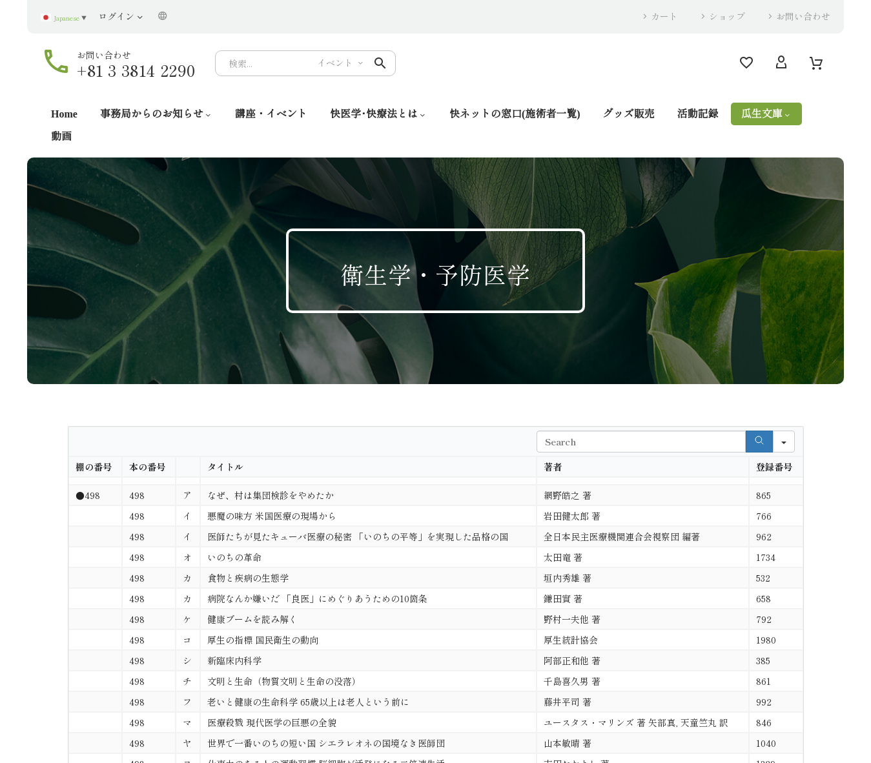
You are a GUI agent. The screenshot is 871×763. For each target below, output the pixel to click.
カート (664, 16)
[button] (380, 63)
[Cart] (816, 63)
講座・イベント (271, 113)
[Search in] (784, 442)
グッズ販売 (629, 113)
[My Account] (781, 63)
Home (64, 113)
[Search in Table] (641, 442)
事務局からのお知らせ (156, 113)
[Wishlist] (746, 63)
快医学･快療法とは (378, 113)
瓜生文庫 (766, 113)
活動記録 (698, 113)
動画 (61, 136)
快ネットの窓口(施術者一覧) (514, 113)
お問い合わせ (803, 16)
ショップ (727, 16)
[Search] (305, 63)
